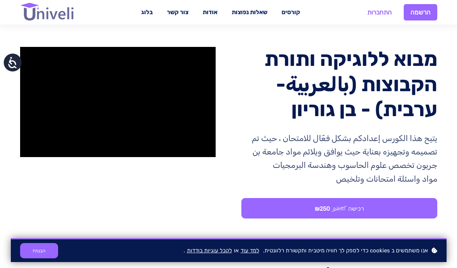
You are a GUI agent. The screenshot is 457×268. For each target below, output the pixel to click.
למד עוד (250, 250)
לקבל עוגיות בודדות (209, 250)
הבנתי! (39, 250)
